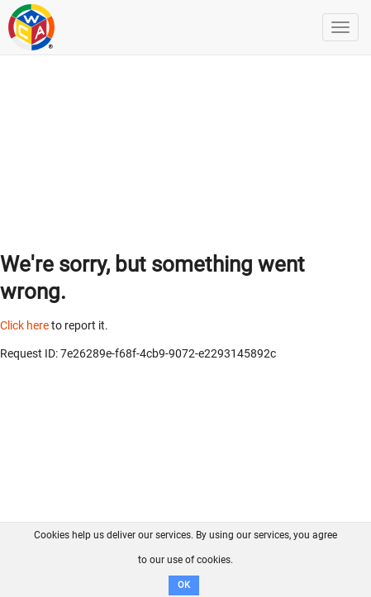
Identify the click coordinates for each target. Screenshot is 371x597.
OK (184, 585)
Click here (24, 325)
